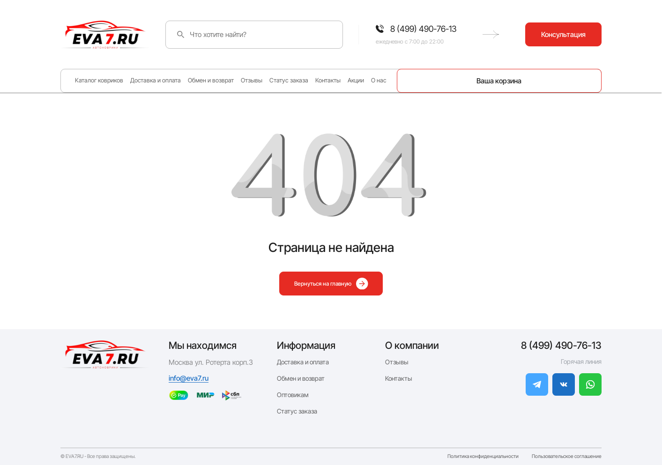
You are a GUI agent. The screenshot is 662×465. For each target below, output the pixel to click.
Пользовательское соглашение (567, 456)
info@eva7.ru (188, 378)
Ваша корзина (498, 80)
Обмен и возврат (211, 80)
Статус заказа (288, 80)
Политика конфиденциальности (483, 456)
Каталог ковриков (99, 80)
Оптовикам (293, 395)
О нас (379, 80)
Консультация (563, 34)
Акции (356, 80)
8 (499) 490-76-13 (561, 345)
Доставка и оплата (155, 80)
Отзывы (251, 80)
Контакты (328, 80)
